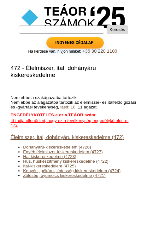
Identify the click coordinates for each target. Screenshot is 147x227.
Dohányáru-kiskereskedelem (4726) (57, 147)
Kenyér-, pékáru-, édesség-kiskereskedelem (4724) (72, 170)
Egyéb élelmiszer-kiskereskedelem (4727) (63, 151)
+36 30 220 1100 (99, 51)
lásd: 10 (67, 107)
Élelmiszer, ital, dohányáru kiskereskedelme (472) (67, 137)
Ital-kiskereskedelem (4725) (49, 166)
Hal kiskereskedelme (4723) (49, 156)
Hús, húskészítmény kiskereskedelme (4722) (65, 161)
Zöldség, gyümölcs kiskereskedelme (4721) (64, 175)
